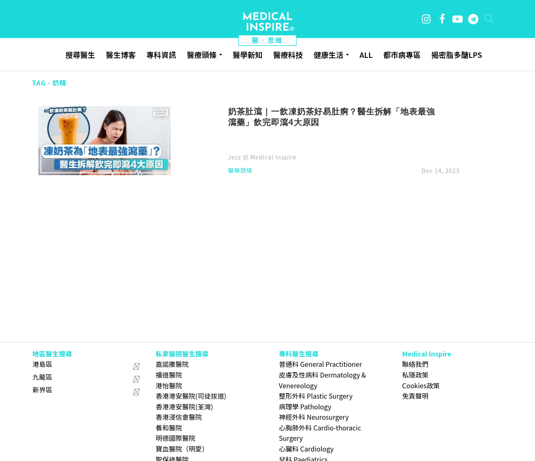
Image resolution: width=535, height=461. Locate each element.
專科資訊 (161, 54)
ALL (366, 54)
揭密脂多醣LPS (456, 54)
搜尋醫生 (80, 54)
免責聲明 (415, 396)
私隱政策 (415, 375)
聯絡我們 (415, 364)
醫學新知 (247, 54)
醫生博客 (121, 54)
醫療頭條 (201, 54)
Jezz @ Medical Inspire (262, 157)
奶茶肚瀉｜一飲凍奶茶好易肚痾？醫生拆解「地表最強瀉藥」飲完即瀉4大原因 (331, 116)
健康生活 (328, 54)
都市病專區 (402, 54)
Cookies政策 (421, 385)
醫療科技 (288, 54)
